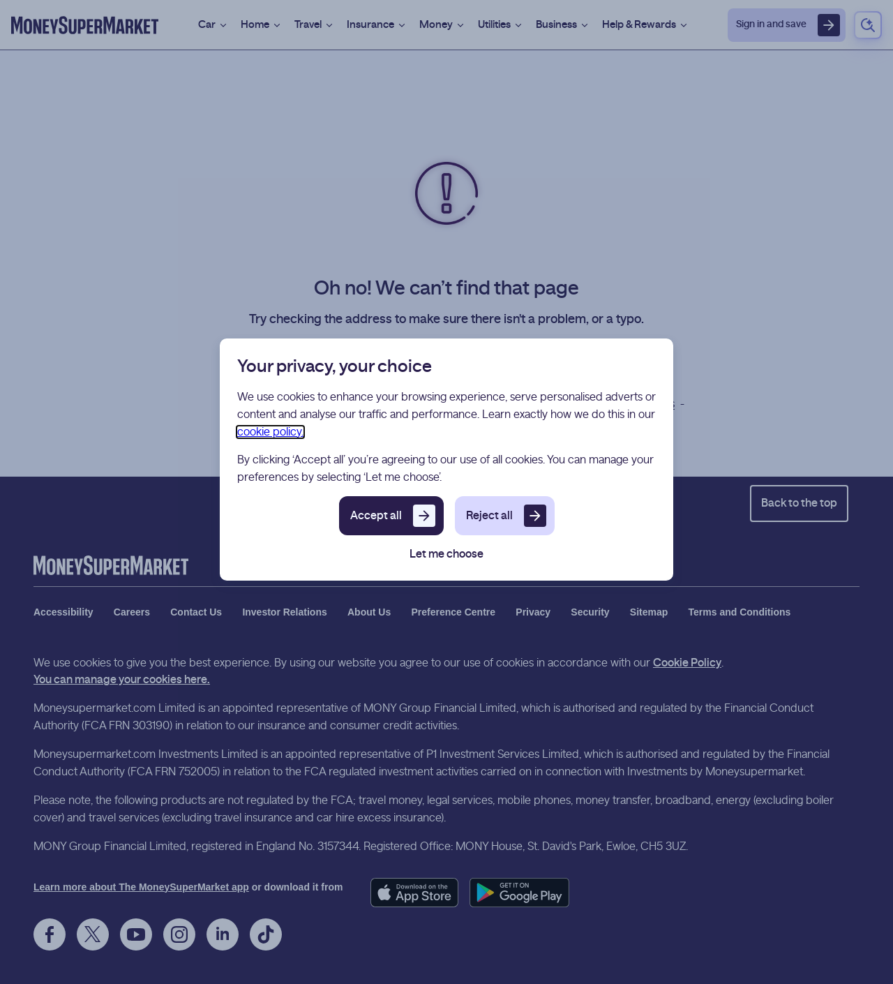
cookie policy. (270, 432)
